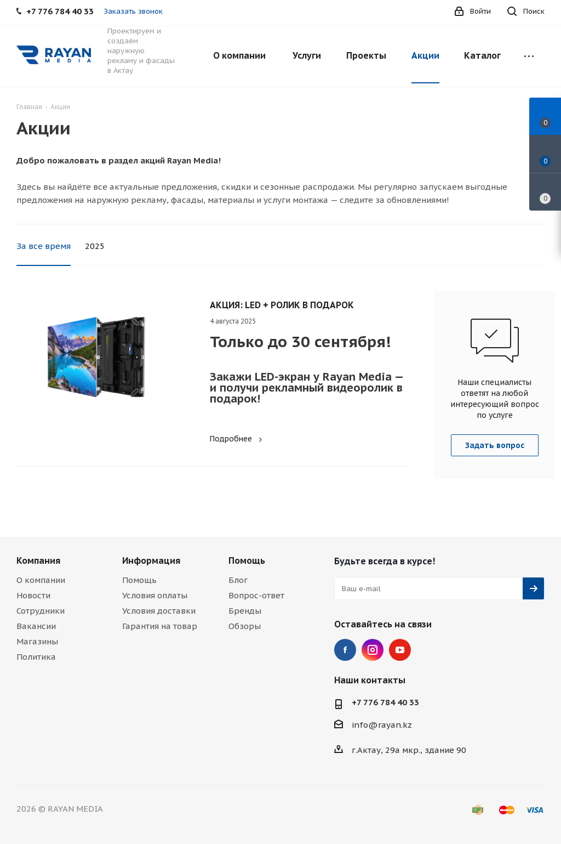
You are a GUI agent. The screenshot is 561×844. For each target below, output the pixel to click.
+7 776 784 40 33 (385, 702)
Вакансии (36, 626)
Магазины (37, 641)
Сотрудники (40, 610)
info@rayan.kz (382, 725)
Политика (36, 657)
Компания (38, 560)
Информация (151, 560)
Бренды (244, 610)
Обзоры (244, 626)
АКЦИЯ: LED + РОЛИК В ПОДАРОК (282, 304)
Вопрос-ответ (256, 595)
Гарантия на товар (159, 626)
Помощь (139, 580)
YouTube (400, 650)
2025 (95, 246)
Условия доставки (159, 610)
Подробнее (237, 439)
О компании (40, 580)
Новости (33, 595)
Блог (238, 580)
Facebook (345, 650)
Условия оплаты (154, 595)
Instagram (372, 650)
